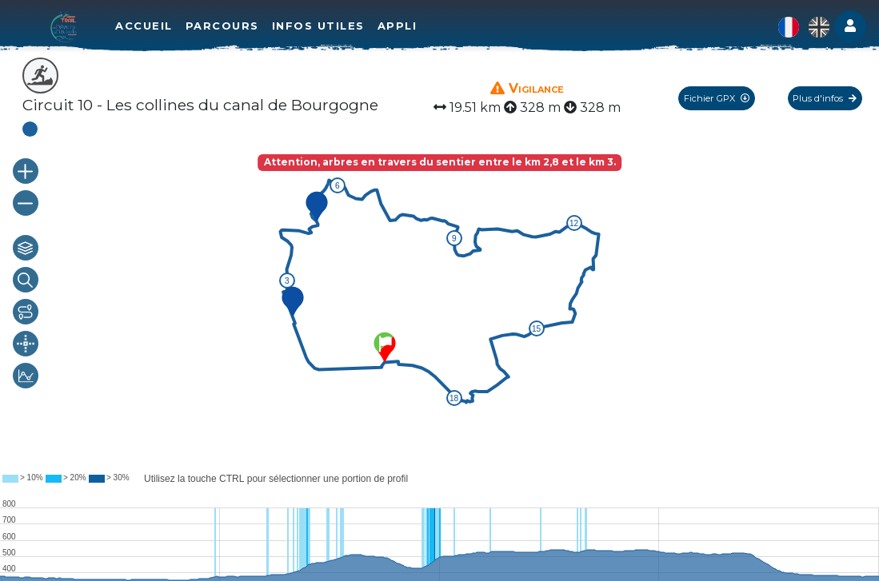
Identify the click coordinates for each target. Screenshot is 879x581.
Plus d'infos (825, 98)
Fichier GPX (716, 98)
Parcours (222, 25)
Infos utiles (318, 25)
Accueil (144, 25)
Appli (398, 25)
